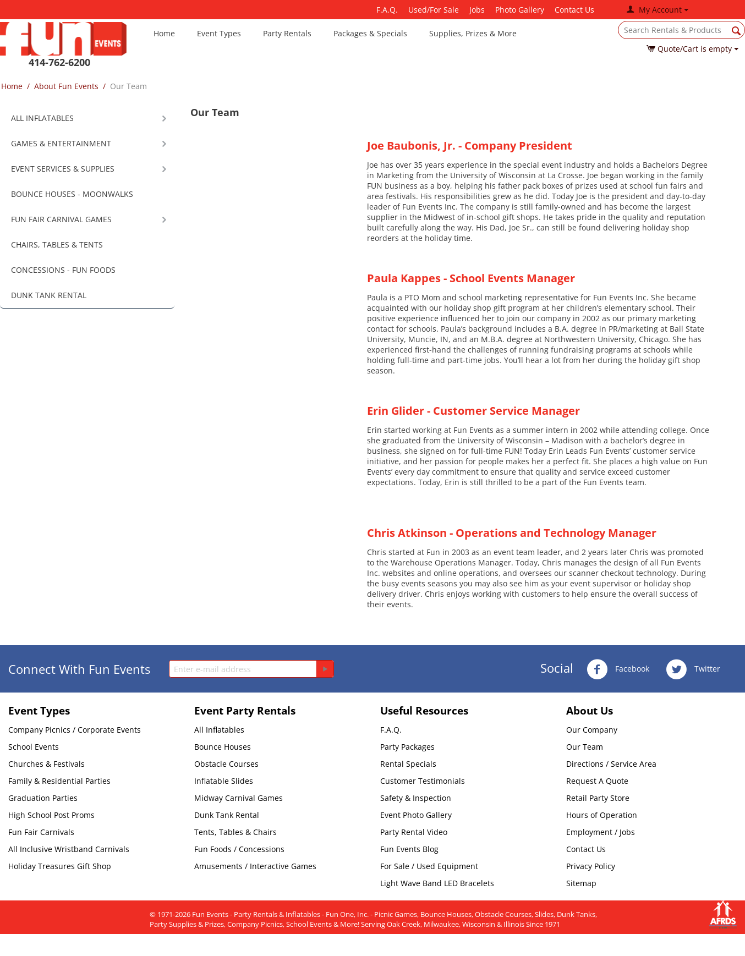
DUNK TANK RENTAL (48, 295)
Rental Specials (408, 764)
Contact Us (574, 9)
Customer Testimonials (422, 781)
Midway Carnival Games (238, 798)
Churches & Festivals (46, 764)
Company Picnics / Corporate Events (74, 729)
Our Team (584, 746)
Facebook (618, 669)
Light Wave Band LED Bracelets (437, 883)
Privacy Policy (590, 866)
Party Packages (407, 746)
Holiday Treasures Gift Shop (59, 866)
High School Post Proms (51, 815)
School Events (33, 746)
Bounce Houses (222, 746)
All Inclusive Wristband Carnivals (68, 849)
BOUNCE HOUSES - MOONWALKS (72, 194)
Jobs (477, 9)
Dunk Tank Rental (226, 815)
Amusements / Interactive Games (255, 866)
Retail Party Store (597, 798)
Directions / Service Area (611, 764)
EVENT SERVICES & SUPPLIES (62, 168)
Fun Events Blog (409, 849)
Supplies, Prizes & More (473, 33)
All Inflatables (219, 729)
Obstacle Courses (226, 764)
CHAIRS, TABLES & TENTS (57, 244)
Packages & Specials (370, 33)
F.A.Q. (387, 9)
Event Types (219, 33)
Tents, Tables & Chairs (235, 832)
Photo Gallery (519, 9)
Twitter (693, 669)
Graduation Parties (43, 798)
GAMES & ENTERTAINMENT (61, 143)
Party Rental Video (413, 832)
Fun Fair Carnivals (41, 832)
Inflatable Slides (223, 781)
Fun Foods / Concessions (239, 849)
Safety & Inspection (415, 798)
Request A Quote (597, 781)
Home (164, 33)
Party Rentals (287, 33)
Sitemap (581, 883)
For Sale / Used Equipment (429, 866)
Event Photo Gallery (416, 815)
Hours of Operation (601, 815)
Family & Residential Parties (59, 781)
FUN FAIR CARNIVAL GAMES (61, 219)
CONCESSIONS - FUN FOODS (63, 270)
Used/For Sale (433, 9)
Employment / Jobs (600, 832)
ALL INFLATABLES (42, 118)
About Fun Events (66, 86)
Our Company (591, 729)
